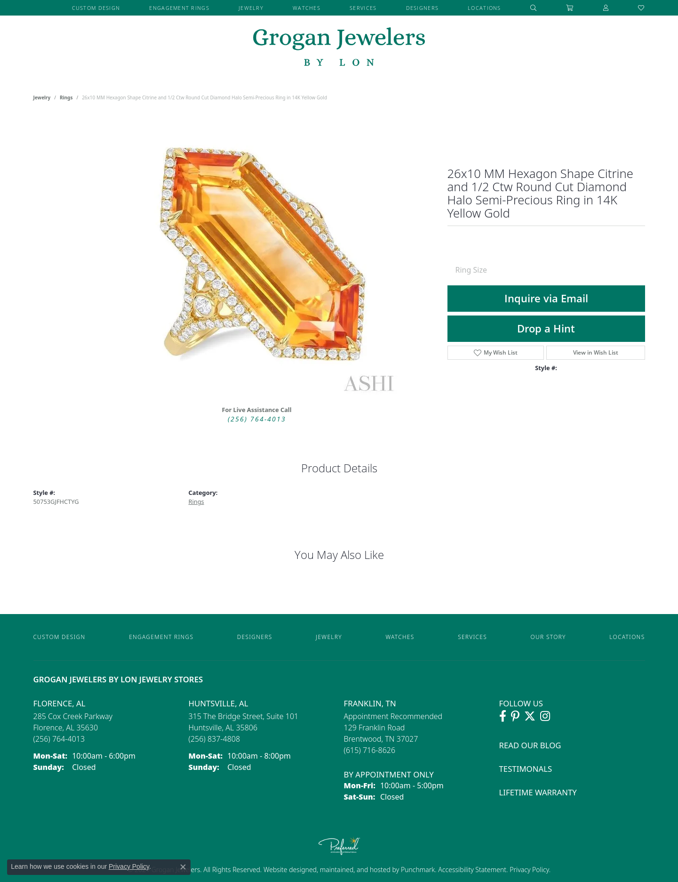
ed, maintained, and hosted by (355, 869)
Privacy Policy (528, 869)
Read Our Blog (530, 745)
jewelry (42, 97)
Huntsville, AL (218, 703)
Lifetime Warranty (538, 792)
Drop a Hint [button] (546, 328)
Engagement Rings (179, 7)
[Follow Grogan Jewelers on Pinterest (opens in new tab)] (515, 716)
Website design (286, 869)
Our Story (548, 637)
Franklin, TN (370, 703)
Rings (66, 97)
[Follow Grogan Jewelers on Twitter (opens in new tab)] (529, 716)
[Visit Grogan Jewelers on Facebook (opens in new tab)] (502, 716)
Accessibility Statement (472, 869)
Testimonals (525, 768)
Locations (484, 7)
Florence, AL (59, 703)
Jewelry (251, 7)
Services (363, 7)
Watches (306, 7)
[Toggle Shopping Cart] (570, 8)
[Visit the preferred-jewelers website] (339, 846)
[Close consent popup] (183, 867)
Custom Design (96, 7)
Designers (422, 7)
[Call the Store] (59, 739)
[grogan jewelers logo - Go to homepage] (339, 48)
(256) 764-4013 (257, 418)
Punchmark (418, 869)
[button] (533, 8)
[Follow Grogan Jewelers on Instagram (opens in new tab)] (545, 716)
